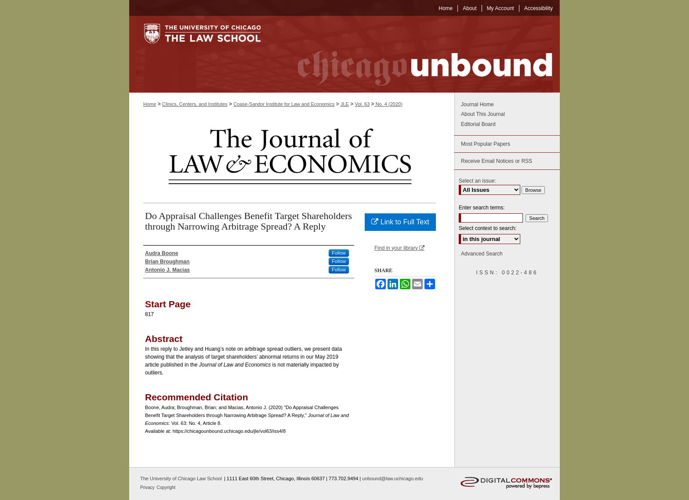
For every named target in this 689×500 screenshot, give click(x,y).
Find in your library (399, 248)
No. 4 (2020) (388, 104)
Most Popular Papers (485, 144)
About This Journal (483, 114)
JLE (345, 104)
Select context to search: (487, 228)
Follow (339, 252)
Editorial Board (478, 124)
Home (149, 104)
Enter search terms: (482, 208)
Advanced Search (482, 254)
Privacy (148, 487)
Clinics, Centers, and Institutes (195, 104)
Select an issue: (477, 181)
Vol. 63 (362, 104)
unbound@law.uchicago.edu (392, 478)
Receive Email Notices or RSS (496, 161)
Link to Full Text (400, 222)
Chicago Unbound (417, 54)
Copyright (166, 487)
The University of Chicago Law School (181, 478)
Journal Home (477, 104)
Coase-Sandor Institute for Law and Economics (283, 104)
